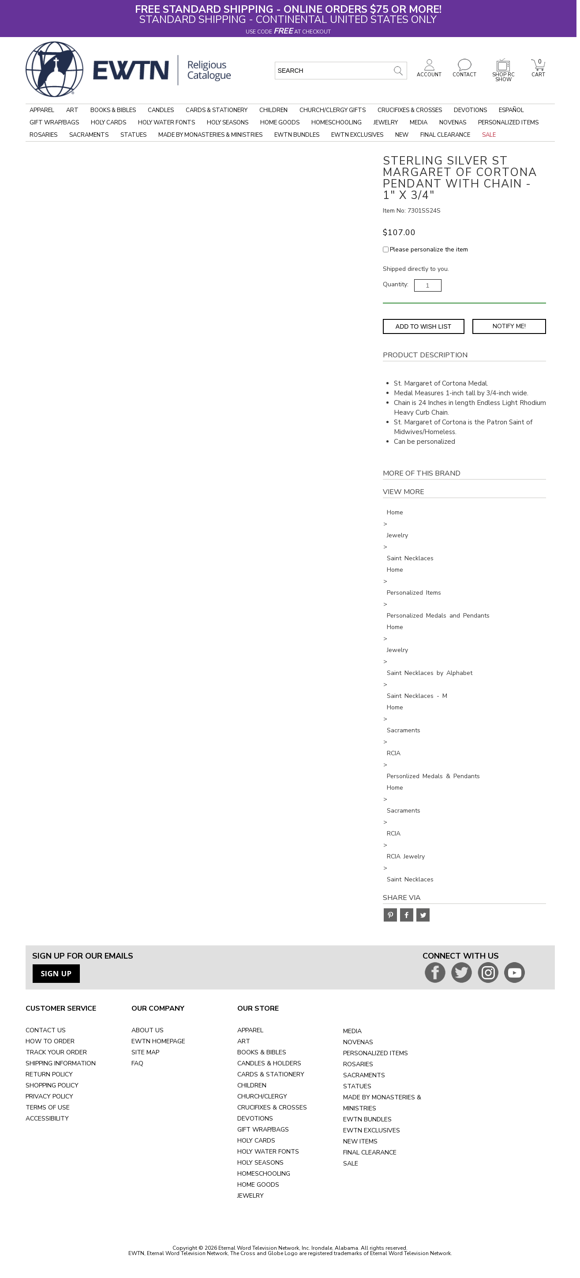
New (401, 135)
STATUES (357, 1086)
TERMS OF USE (48, 1107)
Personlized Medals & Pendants (433, 776)
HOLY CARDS (256, 1140)
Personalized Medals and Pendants (438, 615)
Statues (133, 135)
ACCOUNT (429, 72)
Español (511, 110)
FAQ (137, 1063)
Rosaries (43, 135)
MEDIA (352, 1031)
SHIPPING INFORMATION (61, 1063)
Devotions (470, 110)
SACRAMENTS (364, 1075)
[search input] (341, 70)
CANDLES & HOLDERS (269, 1063)
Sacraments (89, 135)
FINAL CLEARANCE (370, 1152)
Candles (161, 110)
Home (395, 512)
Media (418, 123)
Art (72, 110)
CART (538, 72)
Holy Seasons (227, 123)
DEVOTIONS (255, 1118)
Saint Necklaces (410, 558)
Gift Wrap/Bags (54, 123)
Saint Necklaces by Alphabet (429, 673)
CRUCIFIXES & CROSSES (272, 1107)
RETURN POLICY (49, 1074)
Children (273, 110)
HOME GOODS (258, 1185)
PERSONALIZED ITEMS (375, 1053)
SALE (350, 1163)
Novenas (452, 123)
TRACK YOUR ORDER (56, 1052)
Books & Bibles (113, 110)
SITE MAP (145, 1052)
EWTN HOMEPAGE (158, 1041)
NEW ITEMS (360, 1141)
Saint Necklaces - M (417, 696)
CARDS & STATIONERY (270, 1074)
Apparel (42, 110)
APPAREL (250, 1030)
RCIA (393, 753)
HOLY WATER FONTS (268, 1151)
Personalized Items (508, 123)
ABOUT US (147, 1030)
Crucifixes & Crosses (410, 110)
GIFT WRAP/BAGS (263, 1129)
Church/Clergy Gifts (332, 110)
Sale (489, 135)
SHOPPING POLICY (52, 1085)
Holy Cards (108, 123)
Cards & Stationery (216, 110)
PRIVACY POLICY (49, 1096)
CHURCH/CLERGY (262, 1096)
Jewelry (386, 123)
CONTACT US (46, 1030)
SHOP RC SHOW (503, 75)
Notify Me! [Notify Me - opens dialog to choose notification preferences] (509, 326)
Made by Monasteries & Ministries (210, 135)
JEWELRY (250, 1196)
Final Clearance (445, 135)
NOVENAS (358, 1042)
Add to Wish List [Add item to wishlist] (423, 326)
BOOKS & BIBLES (261, 1052)
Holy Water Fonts (166, 123)
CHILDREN (251, 1085)
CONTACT (464, 72)
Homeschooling (336, 123)
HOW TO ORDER (50, 1041)
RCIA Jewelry (406, 856)
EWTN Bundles (296, 135)
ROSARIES (358, 1064)
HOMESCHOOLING (263, 1173)
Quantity (395, 284)
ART (243, 1041)
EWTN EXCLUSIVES (371, 1130)
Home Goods (279, 123)
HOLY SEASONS (260, 1162)
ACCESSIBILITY (47, 1118)
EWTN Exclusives (357, 135)
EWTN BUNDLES (367, 1119)
